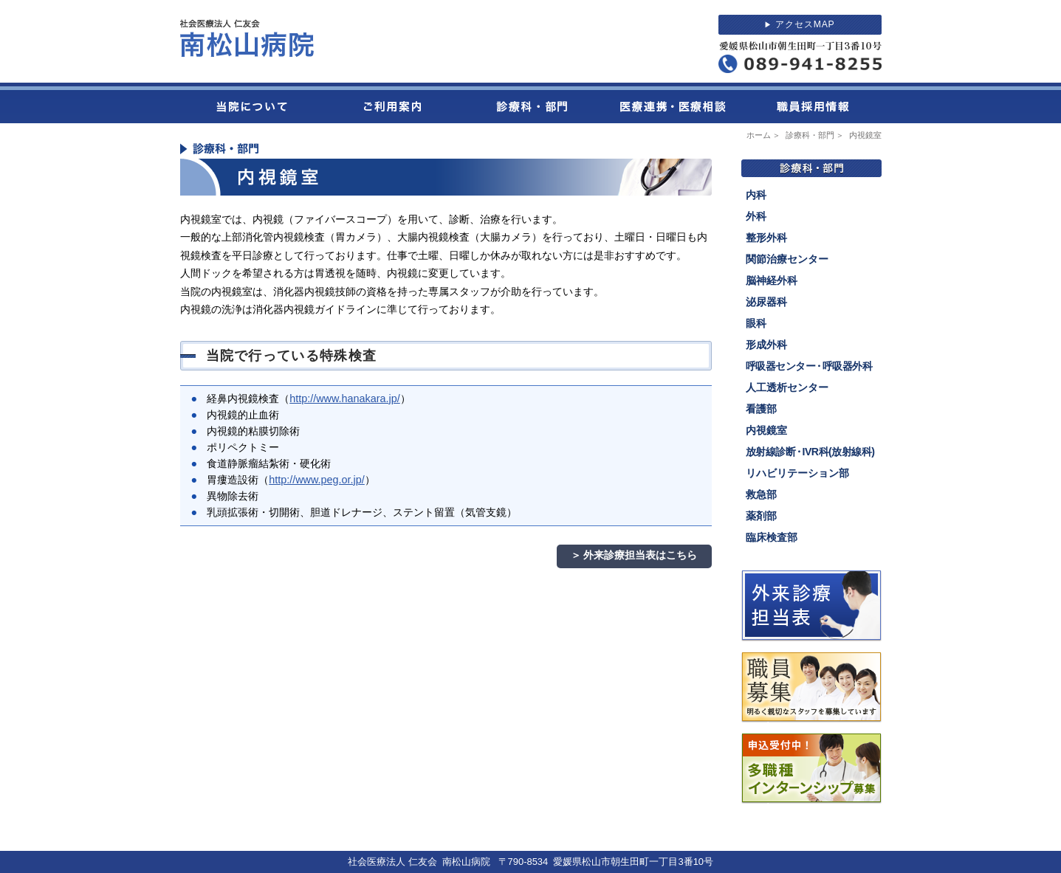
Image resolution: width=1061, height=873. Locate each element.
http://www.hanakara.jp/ (344, 398)
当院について (250, 103)
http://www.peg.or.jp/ (317, 480)
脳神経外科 (771, 280)
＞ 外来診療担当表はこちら (634, 555)
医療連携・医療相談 (671, 103)
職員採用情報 (811, 103)
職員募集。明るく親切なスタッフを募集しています (811, 687)
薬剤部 (761, 516)
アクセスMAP (799, 24)
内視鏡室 (766, 430)
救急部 (761, 494)
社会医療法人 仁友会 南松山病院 (247, 38)
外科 (756, 216)
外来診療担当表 (811, 605)
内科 (756, 195)
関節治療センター (787, 259)
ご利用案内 (390, 103)
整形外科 (766, 238)
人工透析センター (787, 387)
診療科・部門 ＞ (816, 135)
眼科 (756, 323)
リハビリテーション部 (797, 473)
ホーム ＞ (764, 135)
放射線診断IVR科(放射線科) (810, 452)
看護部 (761, 409)
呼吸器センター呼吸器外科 (809, 366)
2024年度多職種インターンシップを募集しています (811, 769)
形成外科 (766, 345)
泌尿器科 (766, 302)
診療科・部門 (531, 103)
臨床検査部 (771, 537)
